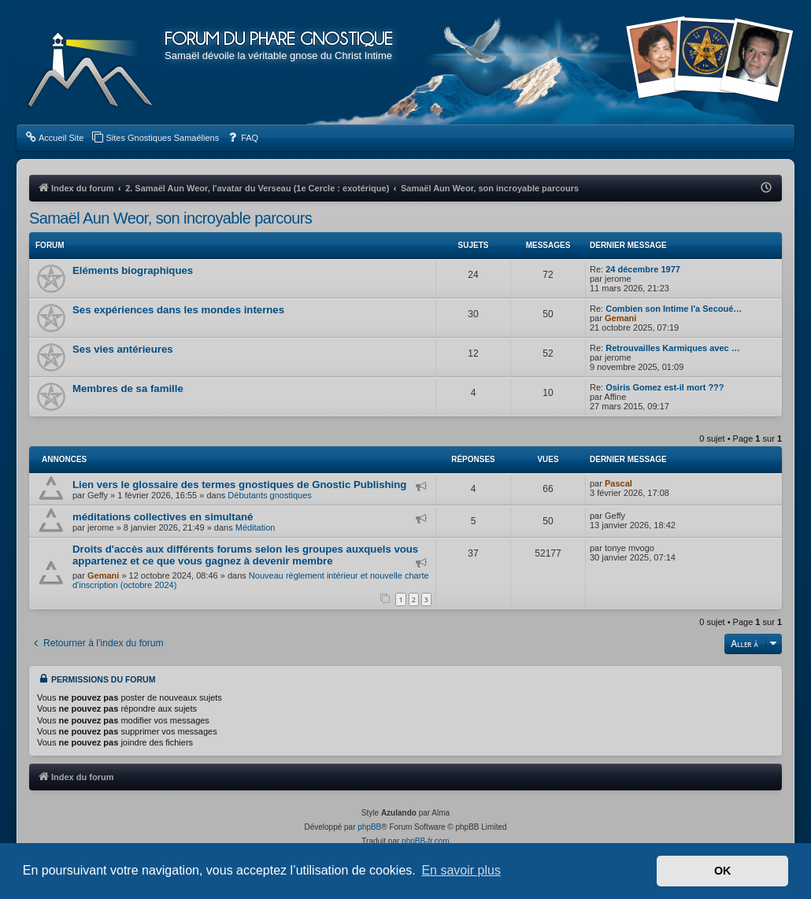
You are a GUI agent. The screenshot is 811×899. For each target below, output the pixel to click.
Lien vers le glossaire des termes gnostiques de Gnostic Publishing (239, 484)
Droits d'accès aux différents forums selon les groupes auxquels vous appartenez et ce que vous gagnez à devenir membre (245, 555)
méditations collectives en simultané (162, 517)
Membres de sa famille (127, 388)
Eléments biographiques (132, 270)
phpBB (369, 827)
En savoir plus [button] (461, 870)
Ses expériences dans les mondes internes (178, 310)
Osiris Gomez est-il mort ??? (664, 387)
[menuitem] (53, 137)
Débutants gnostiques (269, 495)
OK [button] (722, 870)
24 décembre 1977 (642, 269)
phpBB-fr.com (426, 841)
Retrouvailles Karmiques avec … (672, 348)
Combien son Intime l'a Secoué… (673, 308)
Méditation (255, 527)
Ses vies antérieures (122, 349)
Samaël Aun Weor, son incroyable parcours (170, 218)
